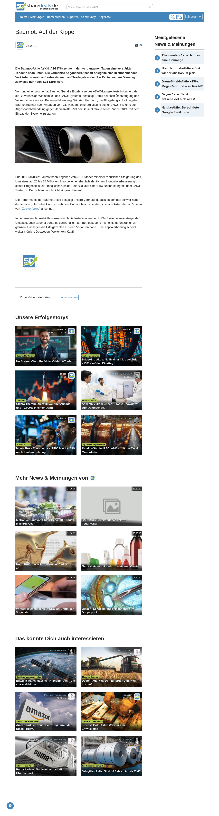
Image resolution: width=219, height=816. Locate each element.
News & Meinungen (32, 17)
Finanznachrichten (69, 297)
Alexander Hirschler (123, 418)
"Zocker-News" (30, 208)
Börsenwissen (56, 17)
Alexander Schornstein (121, 374)
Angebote (105, 17)
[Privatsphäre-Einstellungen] (10, 805)
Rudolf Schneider (58, 650)
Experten (73, 17)
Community (88, 17)
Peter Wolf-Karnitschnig (121, 650)
